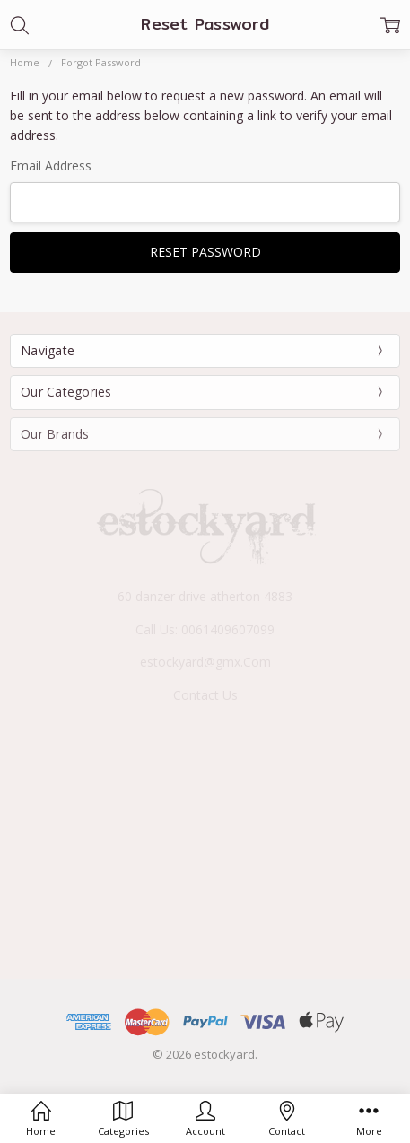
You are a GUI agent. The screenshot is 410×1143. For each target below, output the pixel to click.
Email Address (51, 165)
